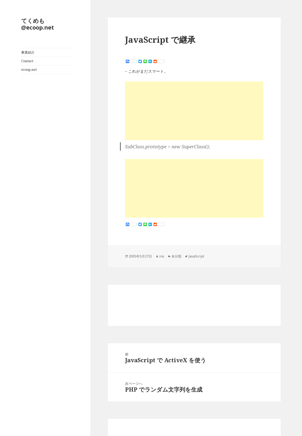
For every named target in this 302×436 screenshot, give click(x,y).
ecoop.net (29, 69)
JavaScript (196, 256)
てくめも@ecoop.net (37, 24)
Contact (27, 61)
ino (161, 256)
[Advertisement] (194, 111)
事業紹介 (28, 52)
